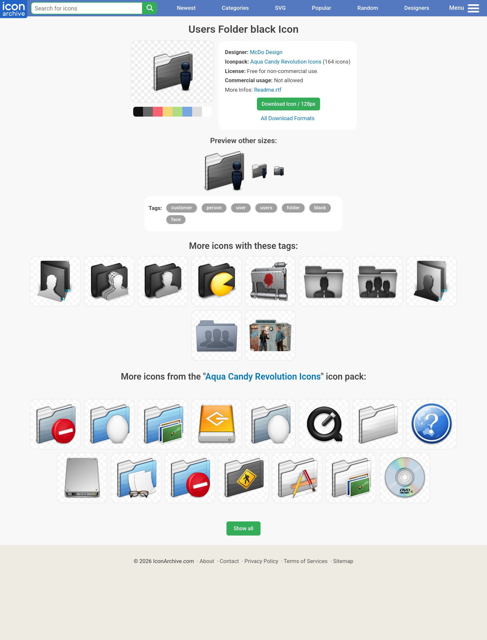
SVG (280, 8)
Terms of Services (306, 561)
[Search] (149, 8)
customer (181, 208)
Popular (321, 8)
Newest (186, 8)
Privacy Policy (261, 561)
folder (293, 208)
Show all (243, 528)
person (214, 208)
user (240, 208)
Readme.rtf (267, 89)
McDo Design (266, 52)
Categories (235, 8)
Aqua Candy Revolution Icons (285, 61)
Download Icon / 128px (288, 104)
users (266, 208)
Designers (416, 8)
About (207, 561)
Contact (229, 561)
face (176, 219)
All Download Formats (288, 118)
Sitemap (343, 561)
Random (367, 8)
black (320, 208)
